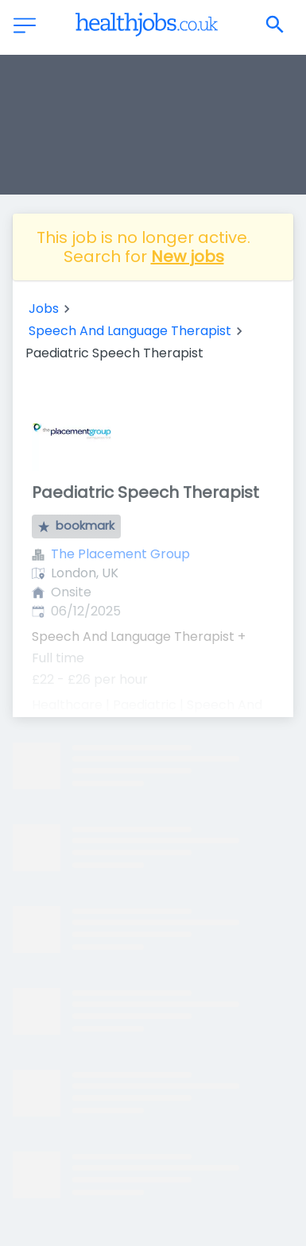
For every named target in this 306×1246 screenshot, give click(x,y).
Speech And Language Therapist (130, 331)
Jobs (44, 308)
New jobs (187, 256)
